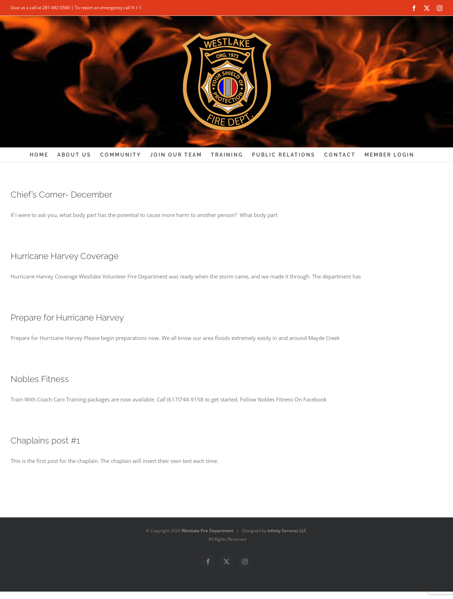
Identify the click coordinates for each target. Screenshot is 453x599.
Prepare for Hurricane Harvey (67, 317)
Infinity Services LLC (287, 531)
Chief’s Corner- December (61, 194)
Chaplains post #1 (45, 440)
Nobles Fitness (40, 379)
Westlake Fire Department (207, 531)
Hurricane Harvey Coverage (65, 256)
